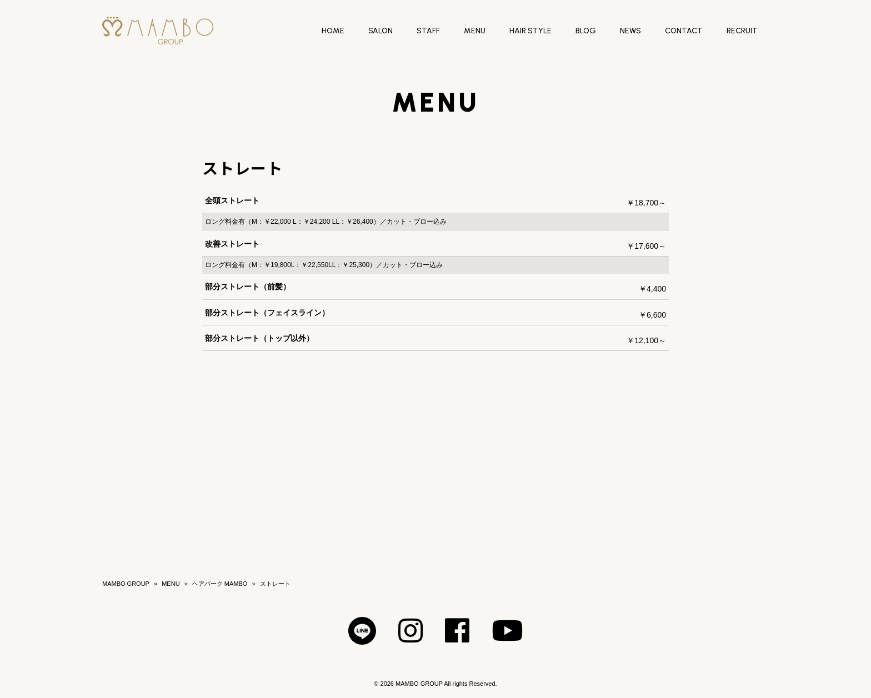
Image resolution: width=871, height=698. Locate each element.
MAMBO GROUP (125, 583)
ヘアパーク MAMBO (220, 583)
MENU (170, 583)
